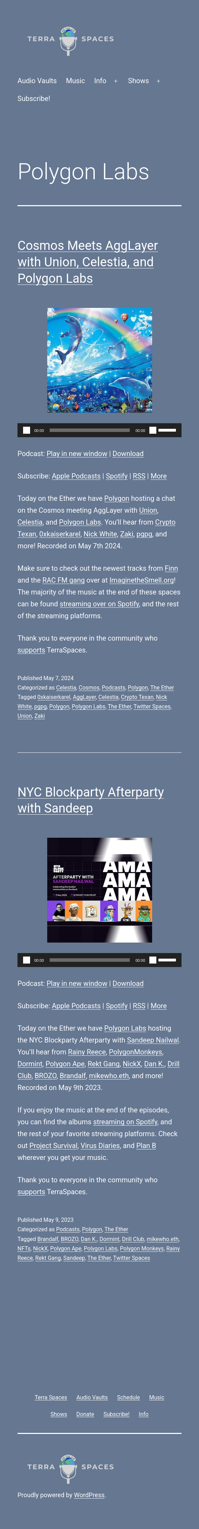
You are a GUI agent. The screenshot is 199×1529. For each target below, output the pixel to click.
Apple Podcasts (76, 476)
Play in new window (77, 453)
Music (75, 81)
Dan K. (154, 1064)
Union (148, 510)
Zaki (126, 534)
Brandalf (73, 1076)
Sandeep (74, 1258)
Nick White (100, 534)
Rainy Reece (87, 1052)
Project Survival (53, 1145)
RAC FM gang (63, 580)
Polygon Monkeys (142, 1248)
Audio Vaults (37, 81)
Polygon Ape (65, 1064)
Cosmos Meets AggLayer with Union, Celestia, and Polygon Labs (87, 262)
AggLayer (84, 697)
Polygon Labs (80, 522)
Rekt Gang (104, 1064)
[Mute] (152, 430)
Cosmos (89, 687)
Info (100, 81)
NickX (132, 1064)
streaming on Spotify (125, 1122)
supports (31, 650)
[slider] (90, 430)
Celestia (30, 522)
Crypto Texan (137, 697)
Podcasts (113, 687)
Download (128, 453)
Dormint (29, 1064)
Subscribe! (33, 98)
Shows (138, 81)
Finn (171, 568)
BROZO (46, 1076)
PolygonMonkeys (135, 1052)
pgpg (144, 534)
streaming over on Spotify (99, 604)
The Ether (162, 687)
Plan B (146, 1145)
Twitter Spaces (152, 706)
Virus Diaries (100, 1145)
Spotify (117, 476)
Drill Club (133, 1239)
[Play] (26, 430)
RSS (139, 476)
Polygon (116, 498)
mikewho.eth (109, 1076)
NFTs (23, 1248)
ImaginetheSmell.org (141, 580)
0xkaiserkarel (59, 534)
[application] (99, 430)
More (159, 476)
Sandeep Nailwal (153, 1040)
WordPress (89, 1495)
